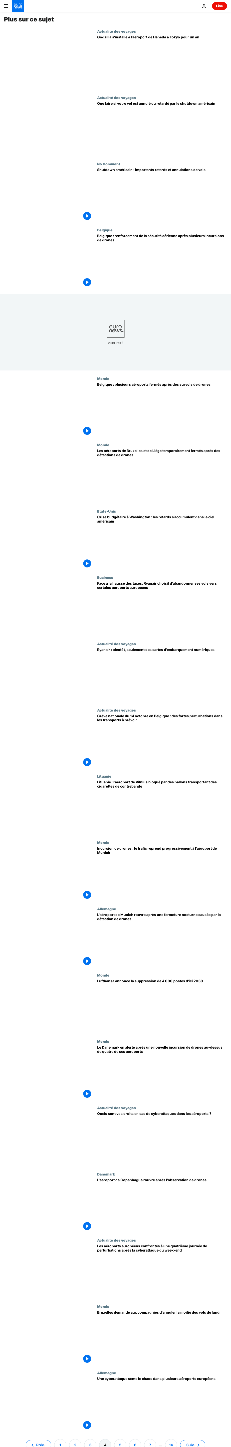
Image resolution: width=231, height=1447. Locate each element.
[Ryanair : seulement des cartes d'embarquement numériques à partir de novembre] (162, 675)
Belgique (105, 230)
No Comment (108, 164)
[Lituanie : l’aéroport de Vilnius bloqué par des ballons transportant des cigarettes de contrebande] (162, 807)
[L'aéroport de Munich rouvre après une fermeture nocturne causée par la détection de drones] (162, 940)
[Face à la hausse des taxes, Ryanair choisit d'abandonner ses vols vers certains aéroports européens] (162, 608)
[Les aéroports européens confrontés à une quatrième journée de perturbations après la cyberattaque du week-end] (162, 1271)
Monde (103, 378)
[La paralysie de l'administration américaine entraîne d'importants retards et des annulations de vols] (162, 195)
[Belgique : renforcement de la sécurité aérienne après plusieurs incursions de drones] (162, 261)
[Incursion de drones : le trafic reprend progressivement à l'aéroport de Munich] (162, 873)
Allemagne (106, 909)
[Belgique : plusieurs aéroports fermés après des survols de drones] (162, 409)
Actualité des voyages (116, 31)
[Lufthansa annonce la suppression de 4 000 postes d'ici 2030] (162, 1006)
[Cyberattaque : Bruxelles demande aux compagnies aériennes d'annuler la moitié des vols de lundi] (162, 1337)
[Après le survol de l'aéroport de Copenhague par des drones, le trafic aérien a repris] (162, 1205)
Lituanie (104, 776)
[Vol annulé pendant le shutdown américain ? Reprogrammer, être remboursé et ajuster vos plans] (162, 128)
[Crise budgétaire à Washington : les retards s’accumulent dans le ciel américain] (162, 542)
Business (105, 577)
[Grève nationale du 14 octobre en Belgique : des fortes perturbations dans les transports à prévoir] (162, 741)
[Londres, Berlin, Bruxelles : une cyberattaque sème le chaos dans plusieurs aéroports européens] (162, 1404)
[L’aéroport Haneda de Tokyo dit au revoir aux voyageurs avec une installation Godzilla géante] (162, 62)
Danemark (106, 1174)
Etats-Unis (106, 511)
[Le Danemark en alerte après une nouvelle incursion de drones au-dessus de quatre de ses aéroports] (162, 1072)
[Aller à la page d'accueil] (18, 6)
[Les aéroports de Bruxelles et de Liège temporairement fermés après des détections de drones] (162, 476)
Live (219, 6)
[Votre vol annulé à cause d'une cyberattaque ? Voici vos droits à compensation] (162, 1139)
